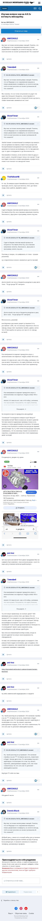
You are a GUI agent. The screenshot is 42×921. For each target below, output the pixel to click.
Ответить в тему (21, 31)
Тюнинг (16, 24)
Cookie (31, 913)
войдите (30, 864)
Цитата (9, 59)
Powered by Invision (21, 918)
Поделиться (10, 891)
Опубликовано (18, 41)
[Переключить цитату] (5, 75)
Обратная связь (21, 913)
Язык (10, 913)
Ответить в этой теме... (13, 881)
